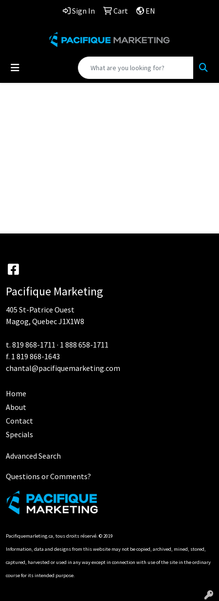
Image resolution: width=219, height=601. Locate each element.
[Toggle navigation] (15, 68)
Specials (19, 434)
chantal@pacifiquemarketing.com (63, 368)
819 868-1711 (33, 344)
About (16, 407)
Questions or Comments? (48, 476)
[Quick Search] (136, 68)
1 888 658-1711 (84, 344)
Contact (19, 421)
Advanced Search (33, 456)
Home (16, 393)
